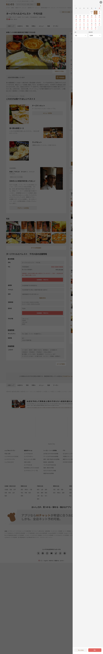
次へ (95, 650)
